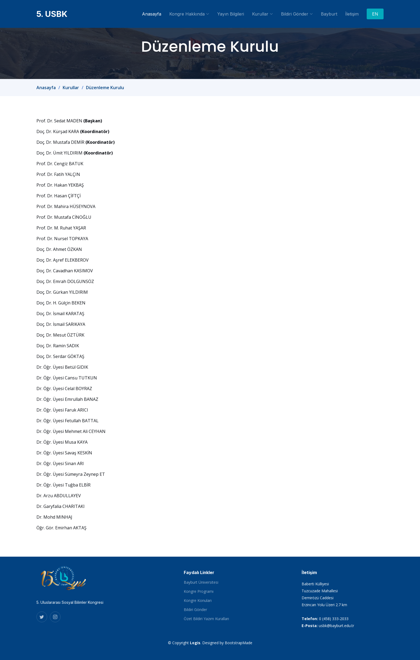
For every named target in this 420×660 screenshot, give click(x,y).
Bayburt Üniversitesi (201, 582)
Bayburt (329, 14)
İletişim (352, 14)
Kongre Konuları (198, 600)
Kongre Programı (198, 591)
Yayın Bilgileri (230, 14)
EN (375, 14)
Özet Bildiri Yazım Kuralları (206, 619)
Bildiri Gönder (195, 610)
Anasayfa (151, 14)
